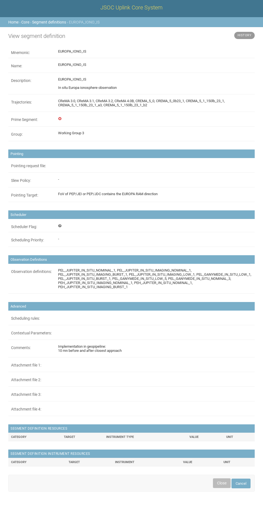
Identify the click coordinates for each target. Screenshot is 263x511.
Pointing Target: (24, 195)
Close (221, 483)
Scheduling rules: (25, 318)
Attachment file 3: (26, 394)
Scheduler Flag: (24, 226)
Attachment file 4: (26, 409)
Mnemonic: (20, 52)
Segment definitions (49, 22)
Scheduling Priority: (27, 240)
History (245, 35)
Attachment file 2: (26, 380)
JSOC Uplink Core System (131, 7)
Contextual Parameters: (31, 333)
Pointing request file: (28, 166)
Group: (17, 134)
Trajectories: (21, 102)
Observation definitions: (31, 271)
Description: (21, 80)
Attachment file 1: (26, 365)
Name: (16, 66)
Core (25, 22)
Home (13, 22)
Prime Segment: (24, 119)
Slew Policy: (21, 180)
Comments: (21, 347)
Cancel (241, 483)
